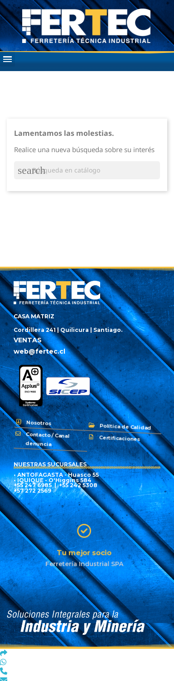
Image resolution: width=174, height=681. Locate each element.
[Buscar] (87, 170)
